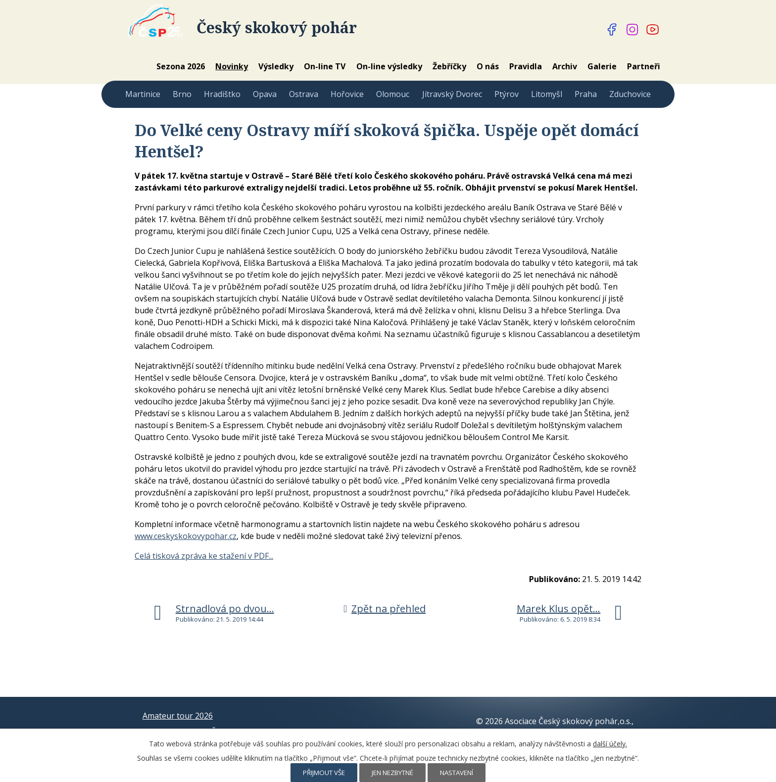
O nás (488, 66)
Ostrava (303, 94)
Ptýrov (506, 94)
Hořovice (347, 94)
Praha (586, 94)
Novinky (231, 66)
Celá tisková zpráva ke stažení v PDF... (204, 555)
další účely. (610, 743)
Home (137, 66)
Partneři (643, 66)
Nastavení (456, 772)
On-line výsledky (389, 66)
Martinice (142, 94)
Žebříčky (449, 66)
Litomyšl (546, 94)
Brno (182, 94)
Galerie (602, 66)
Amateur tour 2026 (178, 715)
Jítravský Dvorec (452, 94)
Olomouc (392, 94)
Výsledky (275, 66)
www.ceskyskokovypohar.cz (186, 536)
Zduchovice (630, 94)
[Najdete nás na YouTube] (653, 30)
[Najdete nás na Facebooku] (612, 30)
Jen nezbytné (392, 772)
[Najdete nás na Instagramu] (632, 30)
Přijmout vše (324, 772)
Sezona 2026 (180, 66)
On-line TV (324, 66)
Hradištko (222, 94)
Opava (265, 94)
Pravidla (525, 66)
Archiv (564, 66)
